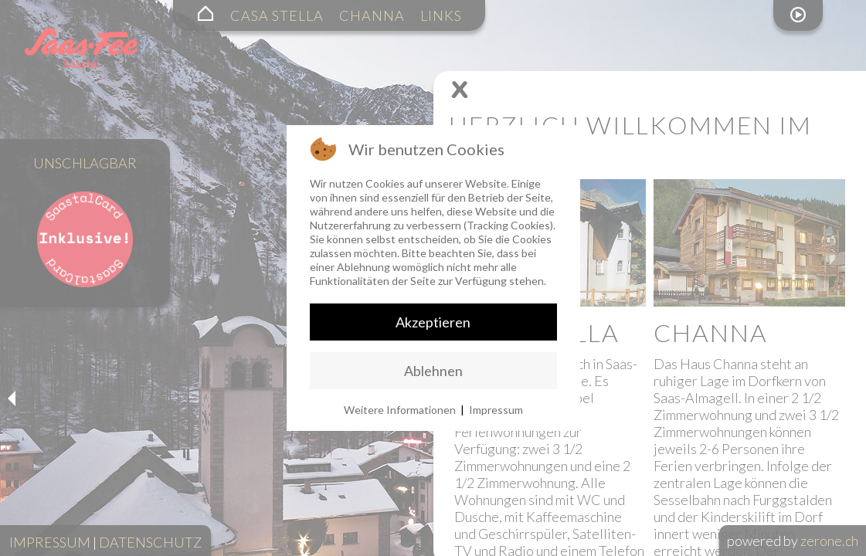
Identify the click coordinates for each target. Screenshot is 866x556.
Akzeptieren (433, 322)
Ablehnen (433, 370)
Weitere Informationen (400, 409)
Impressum (496, 409)
